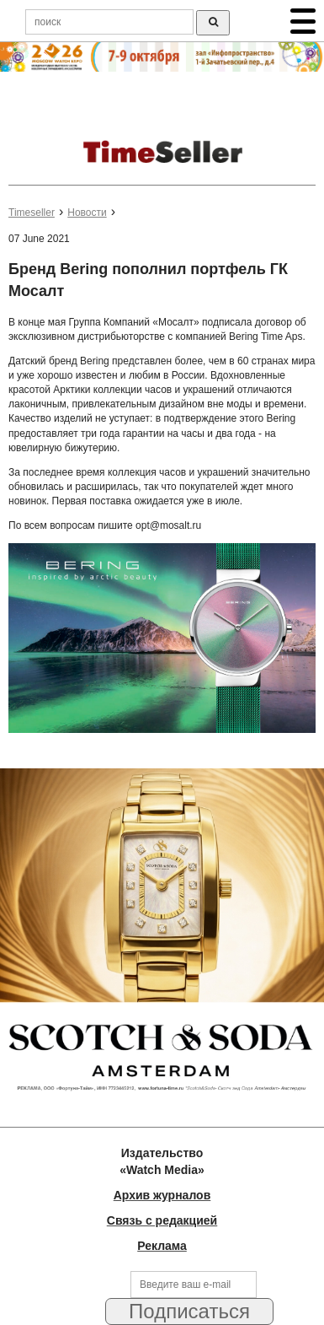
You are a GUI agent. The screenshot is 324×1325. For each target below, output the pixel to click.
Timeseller (31, 212)
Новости (86, 212)
